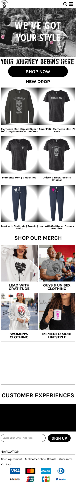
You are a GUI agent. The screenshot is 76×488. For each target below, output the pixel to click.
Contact (6, 464)
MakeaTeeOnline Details (40, 459)
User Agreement (11, 459)
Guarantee (65, 459)
